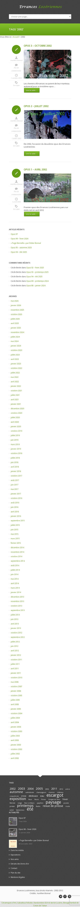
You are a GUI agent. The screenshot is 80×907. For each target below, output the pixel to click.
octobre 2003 (16, 731)
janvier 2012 (16, 655)
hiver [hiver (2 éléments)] (65, 799)
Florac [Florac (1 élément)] (43, 799)
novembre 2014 (17, 552)
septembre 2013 (18, 610)
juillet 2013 (15, 614)
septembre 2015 (18, 520)
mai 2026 (14, 301)
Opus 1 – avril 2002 (35, 169)
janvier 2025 (16, 328)
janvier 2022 (16, 386)
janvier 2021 (16, 404)
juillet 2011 (15, 664)
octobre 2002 (16, 749)
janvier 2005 (16, 709)
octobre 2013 (16, 606)
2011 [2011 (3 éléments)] (54, 788)
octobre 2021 (16, 390)
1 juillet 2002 (16, 138)
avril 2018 (15, 467)
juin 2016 (14, 507)
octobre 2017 (16, 475)
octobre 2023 (16, 350)
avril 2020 (15, 422)
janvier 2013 (16, 628)
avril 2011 (15, 668)
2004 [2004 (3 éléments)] (30, 788)
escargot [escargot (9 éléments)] (54, 795)
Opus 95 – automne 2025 (21, 247)
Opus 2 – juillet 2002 (36, 106)
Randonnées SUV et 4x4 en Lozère (48, 902)
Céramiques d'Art (8, 902)
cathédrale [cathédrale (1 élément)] (29, 792)
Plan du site (15, 872)
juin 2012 (14, 646)
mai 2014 (14, 579)
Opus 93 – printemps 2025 (37, 272)
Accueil (16, 36)
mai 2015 (14, 534)
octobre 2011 (16, 659)
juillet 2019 (15, 435)
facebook (65, 896)
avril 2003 (15, 740)
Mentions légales (18, 877)
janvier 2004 (16, 727)
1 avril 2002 (16, 202)
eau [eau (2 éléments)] (42, 795)
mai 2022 (14, 377)
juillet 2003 (15, 736)
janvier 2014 (16, 592)
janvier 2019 (16, 449)
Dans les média (17, 850)
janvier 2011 (16, 673)
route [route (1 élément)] (67, 806)
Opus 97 (14, 234)
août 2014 (15, 565)
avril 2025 (15, 323)
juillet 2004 (15, 718)
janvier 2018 (16, 471)
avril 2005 (15, 704)
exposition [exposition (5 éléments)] (18, 798)
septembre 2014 (18, 561)
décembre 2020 (17, 408)
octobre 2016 (16, 498)
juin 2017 (14, 484)
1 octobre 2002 (16, 78)
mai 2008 (14, 682)
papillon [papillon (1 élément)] (40, 803)
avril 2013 (15, 623)
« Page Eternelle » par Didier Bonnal (26, 243)
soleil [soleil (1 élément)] (12, 810)
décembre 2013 (17, 597)
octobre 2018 (16, 453)
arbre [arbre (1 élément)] (67, 789)
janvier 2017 (16, 493)
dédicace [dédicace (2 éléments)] (33, 795)
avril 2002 (15, 758)
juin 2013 (14, 619)
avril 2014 (15, 583)
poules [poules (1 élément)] (66, 803)
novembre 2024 (17, 332)
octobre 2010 (16, 677)
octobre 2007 (16, 686)
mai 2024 (14, 341)
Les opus (16, 85)
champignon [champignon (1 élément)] (41, 792)
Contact (14, 868)
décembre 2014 (17, 547)
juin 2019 (14, 440)
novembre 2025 (17, 310)
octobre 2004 (16, 713)
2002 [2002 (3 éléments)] (13, 788)
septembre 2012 (18, 637)
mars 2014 (15, 588)
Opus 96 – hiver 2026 (19, 238)
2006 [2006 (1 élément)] (47, 789)
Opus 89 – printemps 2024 (37, 281)
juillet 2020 (15, 417)
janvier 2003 (16, 745)
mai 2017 (14, 489)
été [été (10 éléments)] (30, 809)
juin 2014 (14, 574)
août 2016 (15, 502)
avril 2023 (15, 359)
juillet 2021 (15, 395)
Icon (16, 49)
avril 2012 (15, 650)
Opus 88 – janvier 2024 (35, 285)
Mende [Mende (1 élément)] (12, 803)
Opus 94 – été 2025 (19, 252)
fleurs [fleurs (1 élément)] (36, 799)
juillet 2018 (15, 458)
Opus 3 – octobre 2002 (38, 45)
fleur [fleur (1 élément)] (30, 799)
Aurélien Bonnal (16, 60)
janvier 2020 (16, 426)
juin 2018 (14, 462)
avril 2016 (15, 511)
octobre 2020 (16, 413)
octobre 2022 (16, 368)
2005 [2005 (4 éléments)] (39, 788)
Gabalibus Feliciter (25, 902)
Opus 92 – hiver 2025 (35, 267)
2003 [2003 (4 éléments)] (21, 788)
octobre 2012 (16, 632)
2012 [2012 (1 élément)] (61, 789)
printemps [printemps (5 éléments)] (25, 805)
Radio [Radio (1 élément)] (38, 806)
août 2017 (15, 480)
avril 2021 (15, 399)
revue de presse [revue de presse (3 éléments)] (53, 806)
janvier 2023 (16, 363)
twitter (60, 896)
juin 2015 (14, 529)
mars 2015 (15, 538)
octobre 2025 (16, 314)
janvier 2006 (16, 691)
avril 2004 (15, 722)
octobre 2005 (16, 695)
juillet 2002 (15, 753)
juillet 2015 (15, 525)
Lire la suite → (32, 90)
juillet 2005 (15, 700)
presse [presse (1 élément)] (12, 806)
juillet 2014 (15, 570)
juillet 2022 (15, 372)
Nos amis (15, 859)
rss (69, 896)
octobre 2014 (16, 556)
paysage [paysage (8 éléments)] (53, 802)
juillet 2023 (15, 354)
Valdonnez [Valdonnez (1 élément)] (20, 810)
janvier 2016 (16, 516)
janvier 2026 (16, 305)
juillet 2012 (15, 641)
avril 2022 (15, 381)
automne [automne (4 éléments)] (16, 792)
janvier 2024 (16, 345)
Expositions (15, 854)
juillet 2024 (15, 337)
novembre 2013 (17, 601)
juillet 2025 (15, 319)
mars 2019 (15, 444)
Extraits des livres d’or (20, 863)
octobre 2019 (16, 431)
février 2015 (16, 543)
